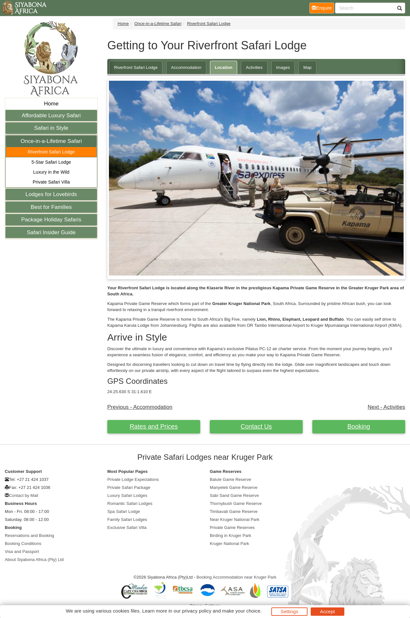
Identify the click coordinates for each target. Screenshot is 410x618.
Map (307, 67)
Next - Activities (386, 407)
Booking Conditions (23, 543)
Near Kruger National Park (234, 519)
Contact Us (256, 426)
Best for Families (51, 207)
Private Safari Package (128, 487)
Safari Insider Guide (51, 232)
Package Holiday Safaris (51, 220)
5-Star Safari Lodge (51, 162)
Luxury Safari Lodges (127, 495)
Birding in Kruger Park (230, 535)
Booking (358, 426)
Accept (327, 611)
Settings (289, 611)
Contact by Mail (23, 495)
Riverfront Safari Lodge (51, 151)
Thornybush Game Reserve (236, 503)
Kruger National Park (229, 543)
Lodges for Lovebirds (51, 194)
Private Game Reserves (232, 527)
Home (51, 104)
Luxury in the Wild (51, 172)
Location (224, 67)
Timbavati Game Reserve (234, 511)
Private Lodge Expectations (133, 479)
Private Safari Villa (51, 182)
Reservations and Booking (29, 535)
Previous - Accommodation (139, 407)
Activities (254, 67)
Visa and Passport (22, 551)
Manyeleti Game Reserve (234, 487)
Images (283, 67)
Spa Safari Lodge (123, 511)
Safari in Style (51, 128)
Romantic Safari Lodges (129, 503)
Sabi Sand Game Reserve (234, 495)
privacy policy (196, 611)
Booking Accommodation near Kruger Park (236, 577)
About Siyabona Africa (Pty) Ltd (34, 559)
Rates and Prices (154, 426)
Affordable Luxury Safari (51, 115)
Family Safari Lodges (127, 519)
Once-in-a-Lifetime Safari (51, 141)
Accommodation (186, 67)
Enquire (323, 7)
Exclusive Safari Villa (127, 527)
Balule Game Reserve (230, 479)
